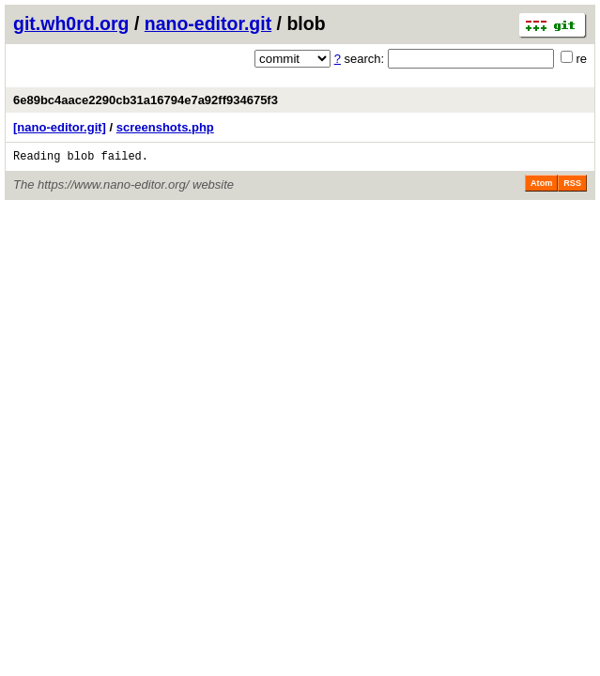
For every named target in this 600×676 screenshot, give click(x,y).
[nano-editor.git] (59, 127)
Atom (541, 186)
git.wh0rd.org (71, 23)
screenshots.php (165, 127)
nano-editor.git (208, 23)
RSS (572, 186)
